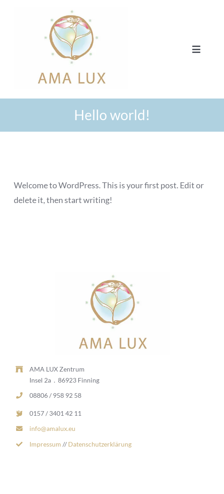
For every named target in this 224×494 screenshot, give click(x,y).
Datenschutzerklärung (100, 444)
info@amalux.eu (52, 428)
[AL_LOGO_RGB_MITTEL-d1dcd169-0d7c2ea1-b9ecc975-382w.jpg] (71, 11)
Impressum (45, 444)
